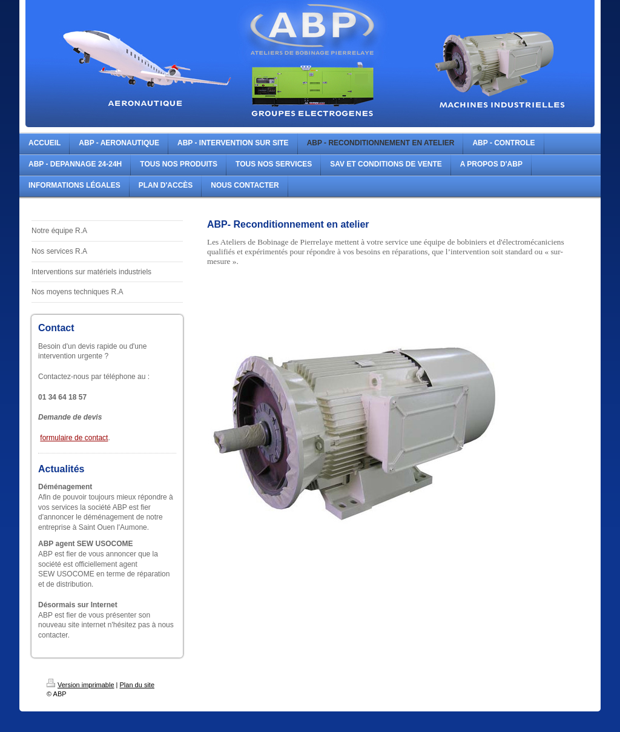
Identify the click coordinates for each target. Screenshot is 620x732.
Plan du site (137, 684)
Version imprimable (80, 684)
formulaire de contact (74, 438)
